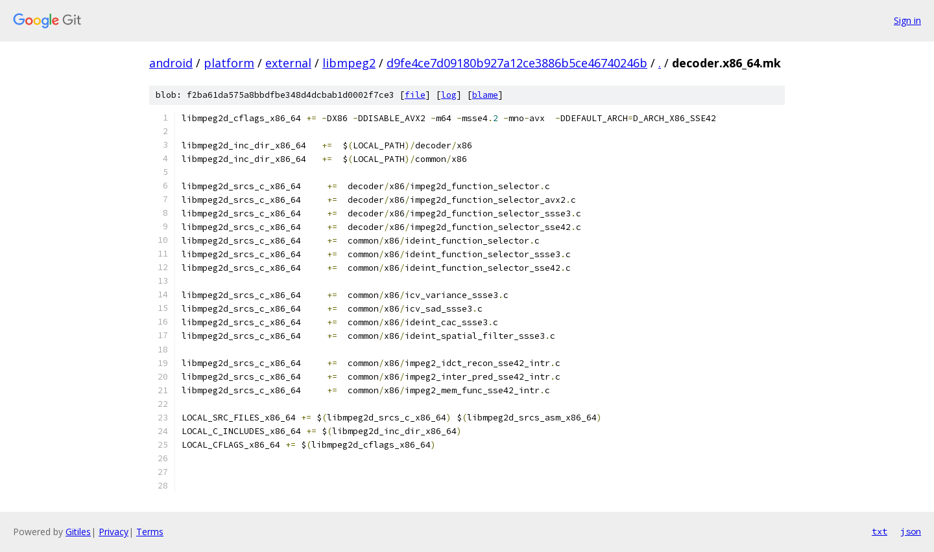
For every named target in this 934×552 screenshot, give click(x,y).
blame (485, 94)
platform (229, 63)
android (171, 63)
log (449, 94)
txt (879, 531)
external (288, 63)
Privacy (113, 531)
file (415, 94)
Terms (149, 531)
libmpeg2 (349, 63)
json (910, 531)
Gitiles (78, 531)
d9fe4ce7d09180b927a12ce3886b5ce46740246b (517, 63)
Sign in (907, 20)
